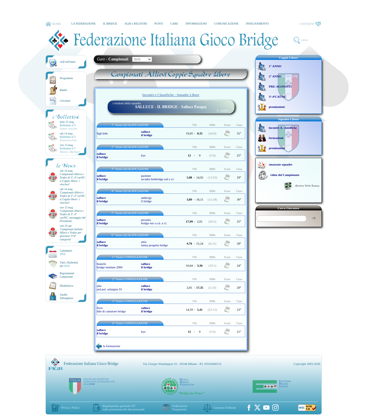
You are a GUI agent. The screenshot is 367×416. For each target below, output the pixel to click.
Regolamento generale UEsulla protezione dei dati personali (123, 407)
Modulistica (66, 285)
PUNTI (158, 23)
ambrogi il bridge (146, 199)
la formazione (108, 346)
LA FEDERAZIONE (83, 23)
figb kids (102, 133)
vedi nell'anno (68, 61)
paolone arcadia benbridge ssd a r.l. (157, 177)
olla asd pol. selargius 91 (109, 287)
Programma (66, 78)
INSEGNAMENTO (257, 23)
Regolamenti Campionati (67, 275)
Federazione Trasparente (179, 407)
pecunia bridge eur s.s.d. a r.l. (154, 221)
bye (143, 155)
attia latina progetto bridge (154, 243)
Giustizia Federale (224, 407)
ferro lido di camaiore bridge (111, 309)
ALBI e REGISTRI (136, 23)
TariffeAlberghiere (66, 296)
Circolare (65, 100)
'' (72, 179)
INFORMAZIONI (196, 23)
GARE (174, 23)
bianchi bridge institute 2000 (110, 265)
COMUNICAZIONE (226, 23)
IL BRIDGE (110, 23)
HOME (53, 24)
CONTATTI (310, 24)
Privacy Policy (70, 407)
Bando (63, 90)
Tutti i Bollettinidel (69, 264)
